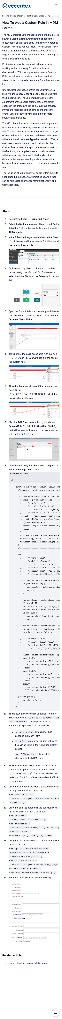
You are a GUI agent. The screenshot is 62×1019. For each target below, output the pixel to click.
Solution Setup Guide (35, 16)
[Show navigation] (56, 1013)
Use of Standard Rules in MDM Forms (28, 963)
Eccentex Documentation (12, 16)
